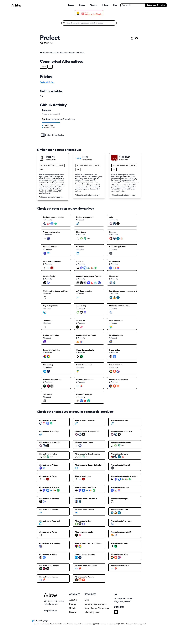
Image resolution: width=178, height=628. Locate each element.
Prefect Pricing (47, 82)
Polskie (123, 624)
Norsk (42, 624)
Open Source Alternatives (97, 608)
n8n (50, 67)
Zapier (43, 67)
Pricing (105, 5)
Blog (115, 5)
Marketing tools (92, 612)
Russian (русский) (140, 624)
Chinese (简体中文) (93, 624)
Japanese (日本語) (113, 624)
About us (93, 5)
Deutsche (53, 624)
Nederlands (62, 624)
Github (82, 5)
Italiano (103, 624)
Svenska (69, 624)
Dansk (47, 624)
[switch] (43, 135)
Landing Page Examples (95, 604)
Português (129, 624)
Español (83, 624)
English (36, 624)
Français (76, 624)
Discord (71, 5)
